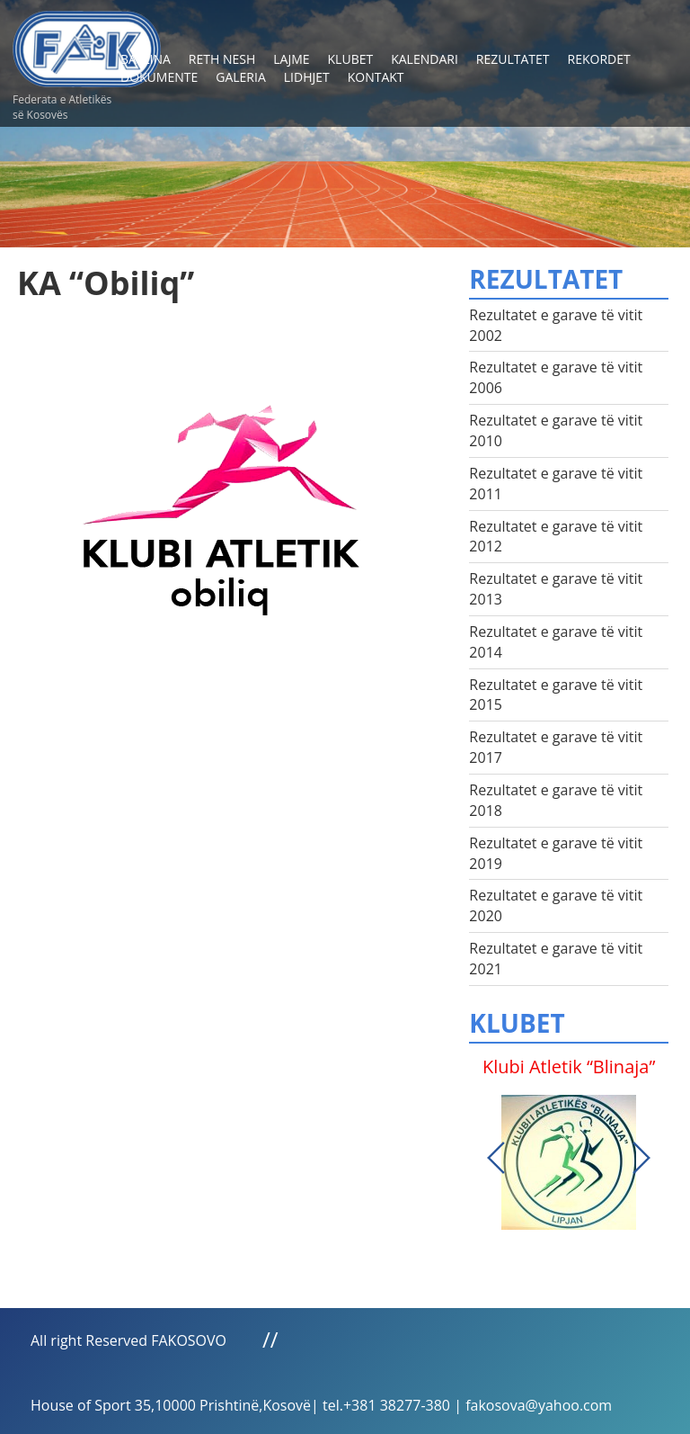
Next (641, 1158)
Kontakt (376, 76)
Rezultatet (513, 58)
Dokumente (159, 76)
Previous (496, 1158)
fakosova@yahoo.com (538, 1405)
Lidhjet (307, 76)
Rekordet (599, 58)
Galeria (241, 76)
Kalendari (424, 58)
